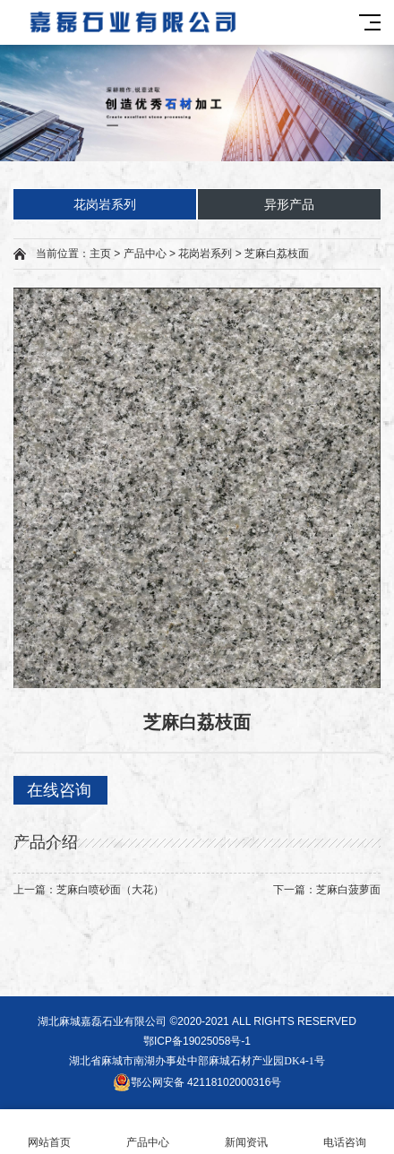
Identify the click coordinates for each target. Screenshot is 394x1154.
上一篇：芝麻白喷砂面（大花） (88, 889)
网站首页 (49, 1132)
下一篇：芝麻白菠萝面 (327, 889)
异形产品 (289, 204)
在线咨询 (59, 790)
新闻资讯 (246, 1132)
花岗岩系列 (104, 204)
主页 (100, 253)
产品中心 (145, 253)
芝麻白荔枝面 (276, 253)
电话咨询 (345, 1132)
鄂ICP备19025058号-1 (197, 1041)
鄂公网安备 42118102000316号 (197, 1082)
